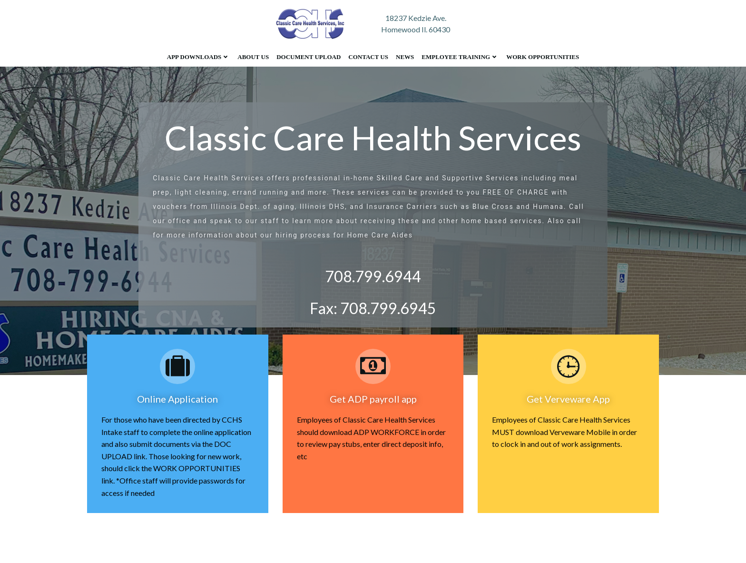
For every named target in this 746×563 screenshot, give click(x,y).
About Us (253, 56)
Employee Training (460, 56)
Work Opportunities (542, 56)
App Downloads (198, 56)
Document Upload (308, 56)
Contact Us (368, 56)
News (405, 56)
